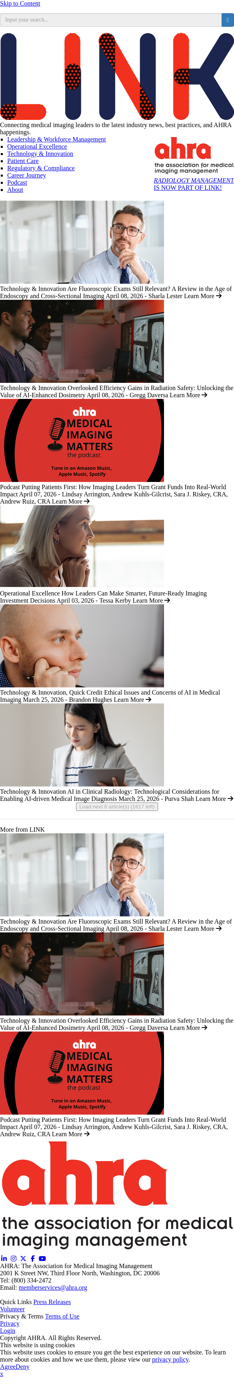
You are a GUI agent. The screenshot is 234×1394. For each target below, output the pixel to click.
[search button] (228, 20)
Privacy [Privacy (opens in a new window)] (10, 1323)
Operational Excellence (37, 146)
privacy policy (170, 1359)
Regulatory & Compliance (41, 168)
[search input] (111, 20)
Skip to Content (20, 3)
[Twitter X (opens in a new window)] (23, 1258)
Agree (8, 1366)
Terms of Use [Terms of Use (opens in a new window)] (62, 1316)
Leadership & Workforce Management (56, 139)
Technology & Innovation (40, 153)
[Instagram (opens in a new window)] (14, 1258)
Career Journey (26, 175)
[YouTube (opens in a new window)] (42, 1258)
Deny (23, 1366)
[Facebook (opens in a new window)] (33, 1258)
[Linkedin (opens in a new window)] (4, 1258)
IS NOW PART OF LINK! (194, 184)
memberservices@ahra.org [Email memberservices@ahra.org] (53, 1287)
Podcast (17, 182)
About (15, 189)
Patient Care (23, 160)
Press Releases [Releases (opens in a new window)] (52, 1301)
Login (7, 1330)
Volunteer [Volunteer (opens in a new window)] (12, 1309)
